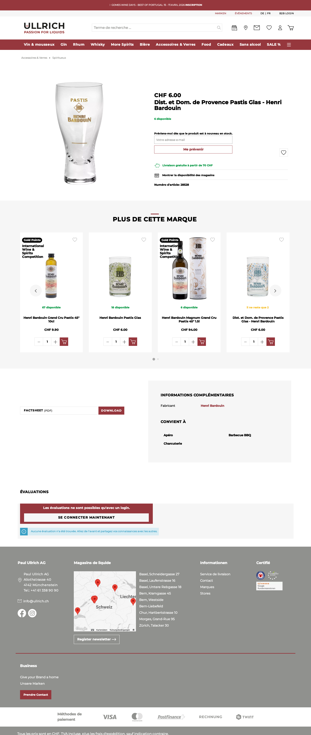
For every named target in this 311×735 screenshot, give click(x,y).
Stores (205, 579)
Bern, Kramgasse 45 (155, 579)
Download (111, 396)
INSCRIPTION (193, 4)
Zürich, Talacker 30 (154, 611)
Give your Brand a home (39, 663)
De (262, 13)
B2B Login (286, 13)
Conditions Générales (36, 731)
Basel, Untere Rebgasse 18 (160, 573)
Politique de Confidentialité (80, 731)
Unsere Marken (32, 669)
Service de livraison (215, 560)
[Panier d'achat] (290, 28)
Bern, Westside (151, 586)
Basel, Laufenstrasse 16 (157, 566)
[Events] (234, 28)
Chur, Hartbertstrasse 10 (158, 599)
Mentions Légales (122, 731)
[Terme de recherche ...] (154, 28)
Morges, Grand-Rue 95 (157, 605)
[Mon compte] (280, 28)
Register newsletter (96, 625)
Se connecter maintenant (86, 503)
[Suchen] (219, 28)
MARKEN (220, 13)
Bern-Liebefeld (151, 592)
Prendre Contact (35, 680)
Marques (207, 573)
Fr (269, 13)
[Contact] (256, 28)
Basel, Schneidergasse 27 (159, 560)
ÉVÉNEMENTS (243, 13)
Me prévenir (193, 149)
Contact (206, 566)
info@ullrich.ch (36, 587)
